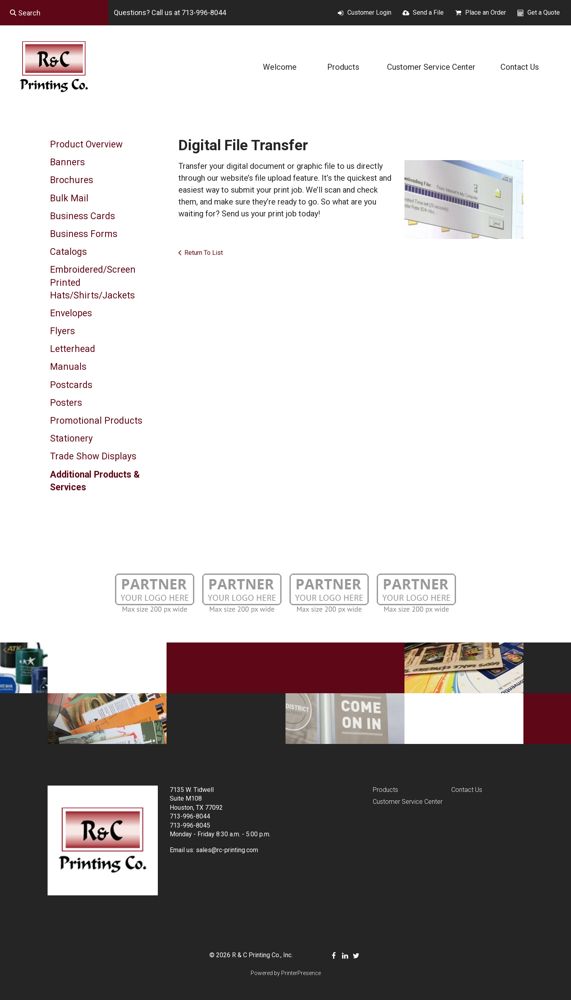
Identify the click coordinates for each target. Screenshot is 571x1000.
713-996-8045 (190, 825)
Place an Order (485, 12)
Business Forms (83, 234)
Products (343, 67)
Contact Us (519, 67)
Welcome (280, 67)
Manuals (68, 366)
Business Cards (82, 216)
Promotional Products (96, 420)
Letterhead (72, 349)
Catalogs (68, 252)
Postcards (71, 385)
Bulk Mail (69, 198)
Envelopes (71, 313)
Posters (66, 403)
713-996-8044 (204, 12)
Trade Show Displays (93, 456)
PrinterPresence (301, 973)
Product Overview (86, 144)
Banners (67, 162)
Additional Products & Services (95, 481)
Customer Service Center (431, 67)
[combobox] (54, 13)
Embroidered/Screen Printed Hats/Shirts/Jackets (93, 282)
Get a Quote (543, 12)
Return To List (203, 252)
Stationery (71, 438)
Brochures (71, 180)
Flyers (62, 331)
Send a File (428, 12)
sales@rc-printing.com (227, 850)
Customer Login (369, 12)
